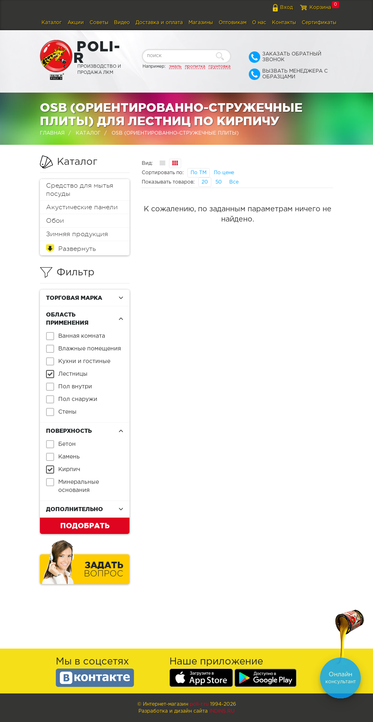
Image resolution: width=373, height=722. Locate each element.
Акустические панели (82, 207)
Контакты (284, 22)
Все (234, 182)
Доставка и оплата (159, 22)
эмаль (175, 66)
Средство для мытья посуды (79, 189)
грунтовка (219, 66)
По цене (224, 173)
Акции (76, 22)
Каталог (52, 22)
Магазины (201, 22)
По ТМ (198, 173)
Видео (122, 22)
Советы (99, 22)
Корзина (320, 7)
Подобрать (85, 525)
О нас (259, 22)
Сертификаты (319, 22)
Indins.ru (222, 711)
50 (218, 182)
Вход (286, 7)
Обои (55, 220)
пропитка (195, 66)
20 (205, 182)
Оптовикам (232, 22)
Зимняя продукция (77, 234)
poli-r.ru (199, 704)
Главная (52, 133)
